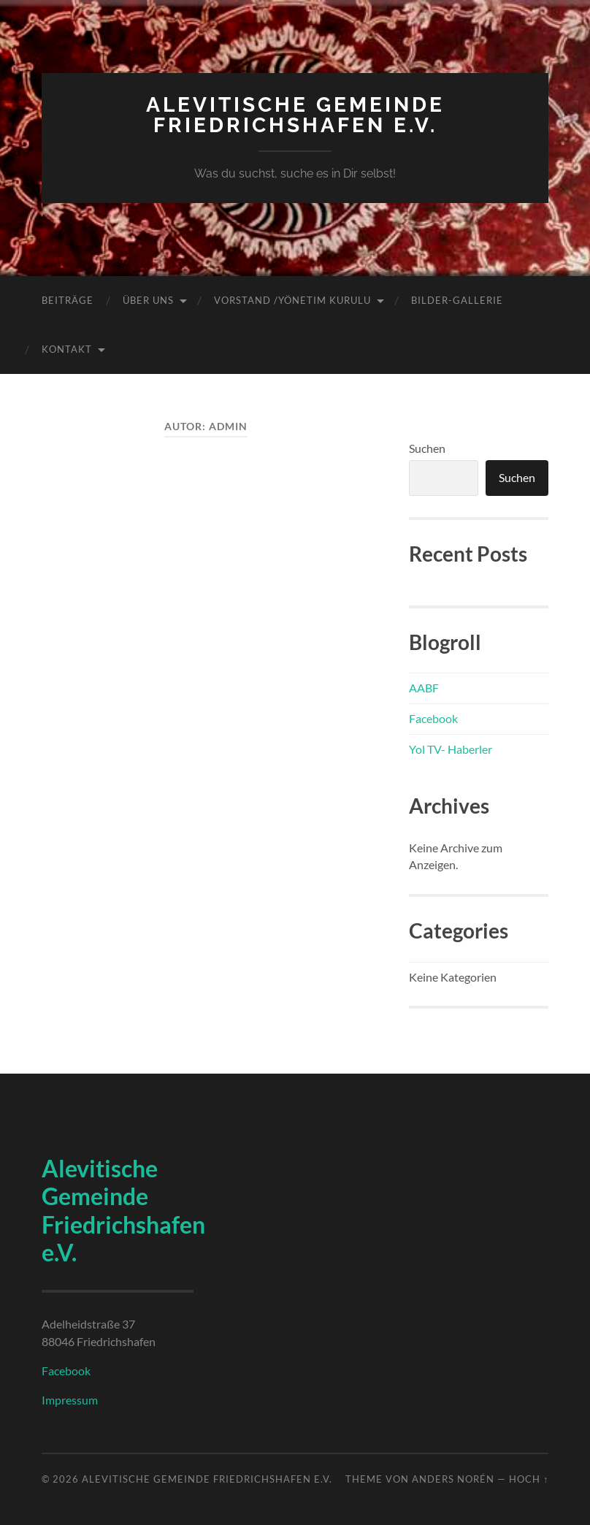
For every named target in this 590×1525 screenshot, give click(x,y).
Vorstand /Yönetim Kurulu (292, 300)
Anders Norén (453, 1479)
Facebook (433, 718)
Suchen (427, 448)
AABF (424, 688)
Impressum (70, 1400)
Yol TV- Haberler (450, 749)
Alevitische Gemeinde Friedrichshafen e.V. (295, 115)
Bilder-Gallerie (457, 300)
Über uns (148, 300)
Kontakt (67, 349)
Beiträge (67, 300)
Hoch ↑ (528, 1479)
